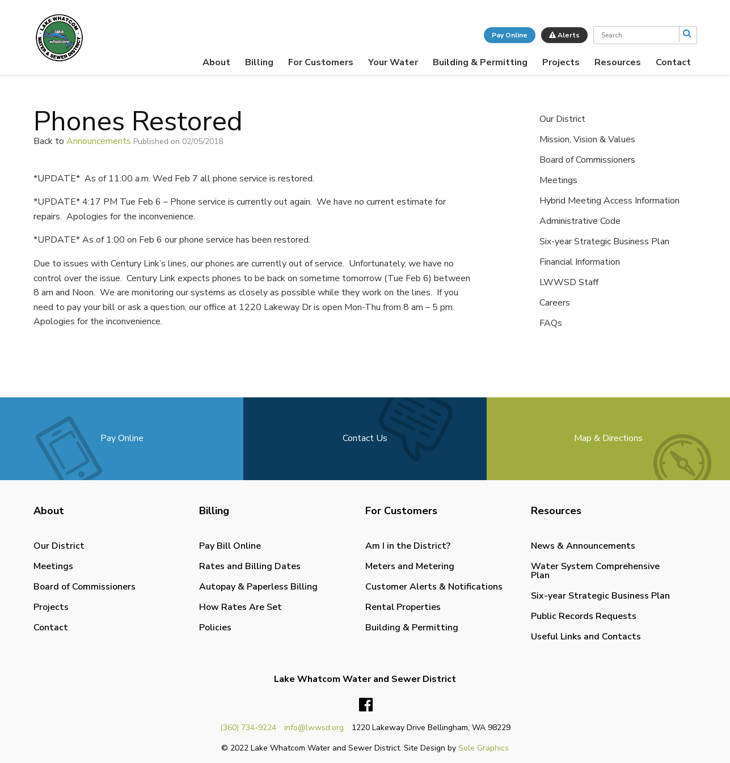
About (216, 62)
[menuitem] (216, 62)
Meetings (558, 180)
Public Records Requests (583, 616)
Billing (259, 62)
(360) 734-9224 (248, 727)
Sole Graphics (483, 748)
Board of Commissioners (587, 160)
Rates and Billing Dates (250, 566)
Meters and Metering (409, 566)
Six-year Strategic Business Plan (604, 241)
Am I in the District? (407, 546)
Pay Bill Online (230, 546)
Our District (562, 119)
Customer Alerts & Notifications (434, 586)
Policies (215, 627)
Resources (617, 62)
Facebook (366, 705)
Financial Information (579, 262)
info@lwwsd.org (314, 727)
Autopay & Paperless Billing (258, 586)
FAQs (550, 323)
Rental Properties (403, 607)
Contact (673, 62)
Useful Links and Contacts (586, 636)
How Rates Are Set (240, 607)
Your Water (393, 62)
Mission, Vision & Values (587, 139)
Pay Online (510, 35)
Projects (561, 62)
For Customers (320, 62)
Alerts (564, 35)
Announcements (98, 141)
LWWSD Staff (568, 282)
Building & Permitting (480, 62)
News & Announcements (583, 546)
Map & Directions (608, 438)
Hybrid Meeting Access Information (609, 200)
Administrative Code (580, 221)
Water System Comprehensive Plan (595, 571)
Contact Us (365, 438)
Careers (554, 302)
